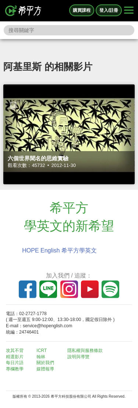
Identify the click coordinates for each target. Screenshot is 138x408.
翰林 (40, 356)
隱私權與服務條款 (85, 350)
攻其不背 (15, 350)
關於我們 (45, 362)
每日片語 (15, 362)
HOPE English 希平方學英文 (59, 250)
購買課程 (82, 10)
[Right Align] (129, 10)
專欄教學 (15, 369)
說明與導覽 (78, 356)
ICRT (41, 350)
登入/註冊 (108, 10)
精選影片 (15, 356)
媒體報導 (45, 369)
